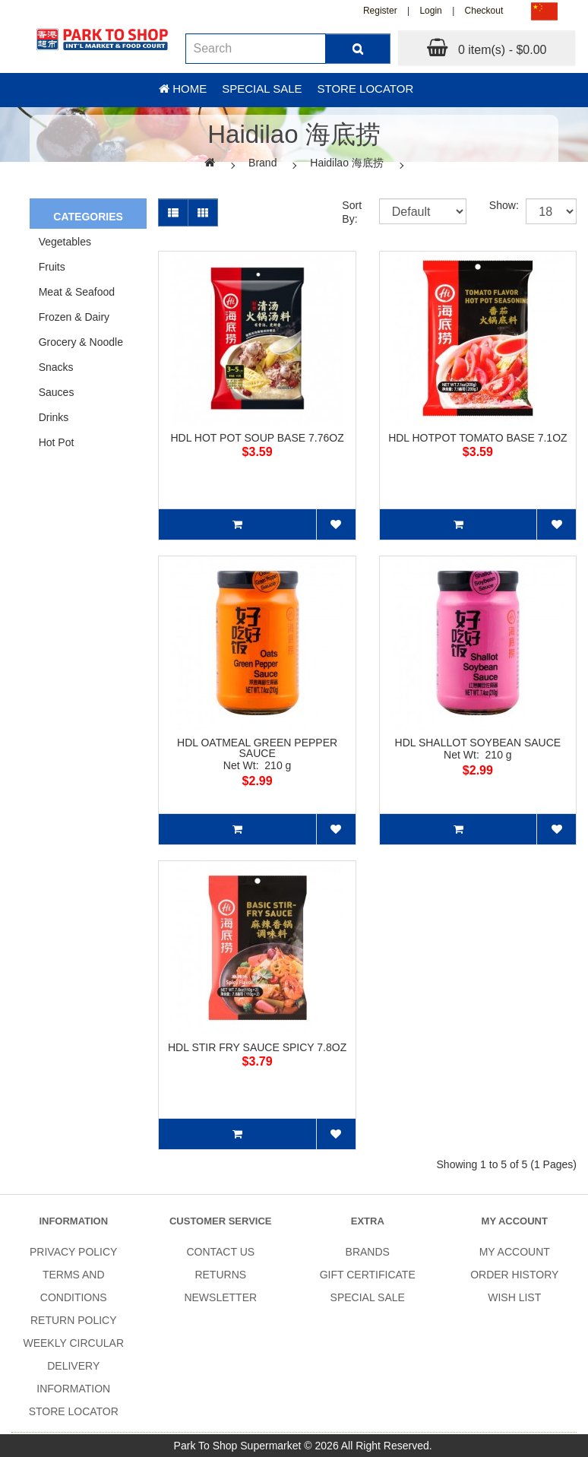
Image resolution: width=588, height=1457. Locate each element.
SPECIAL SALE (367, 1297)
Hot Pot (56, 442)
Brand (262, 163)
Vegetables (65, 242)
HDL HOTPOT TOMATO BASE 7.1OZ (477, 438)
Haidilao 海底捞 (346, 163)
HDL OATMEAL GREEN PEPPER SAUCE (257, 747)
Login (430, 10)
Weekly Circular (73, 1343)
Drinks (54, 417)
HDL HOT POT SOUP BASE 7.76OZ (256, 438)
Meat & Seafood (77, 292)
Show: (496, 205)
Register (380, 10)
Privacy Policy (73, 1252)
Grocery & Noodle (81, 342)
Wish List (514, 1297)
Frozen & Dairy (74, 317)
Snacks (56, 367)
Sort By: (349, 212)
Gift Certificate (368, 1275)
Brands (368, 1252)
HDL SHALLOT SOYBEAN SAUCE (478, 742)
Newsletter (220, 1297)
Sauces (56, 392)
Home (183, 88)
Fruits (52, 267)
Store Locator (366, 88)
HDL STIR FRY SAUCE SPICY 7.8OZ (257, 1047)
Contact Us (220, 1252)
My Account (514, 1252)
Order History (514, 1275)
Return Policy (73, 1320)
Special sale (262, 88)
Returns (220, 1275)
